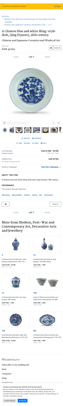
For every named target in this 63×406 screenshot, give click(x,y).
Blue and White (17, 195)
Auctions (5, 16)
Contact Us (7, 382)
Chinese (34, 195)
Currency (37, 138)
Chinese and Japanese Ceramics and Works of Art (24, 25)
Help (4, 378)
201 (34, 331)
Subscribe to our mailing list (15, 365)
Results (57, 48)
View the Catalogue (49, 167)
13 (3, 293)
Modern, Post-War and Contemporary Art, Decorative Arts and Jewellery (29, 20)
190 (34, 293)
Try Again (57, 6)
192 (3, 331)
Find (4, 369)
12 (34, 255)
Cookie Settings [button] (9, 401)
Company (6, 373)
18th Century (6, 195)
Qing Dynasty (48, 195)
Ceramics (27, 195)
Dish (40, 195)
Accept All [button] (22, 401)
